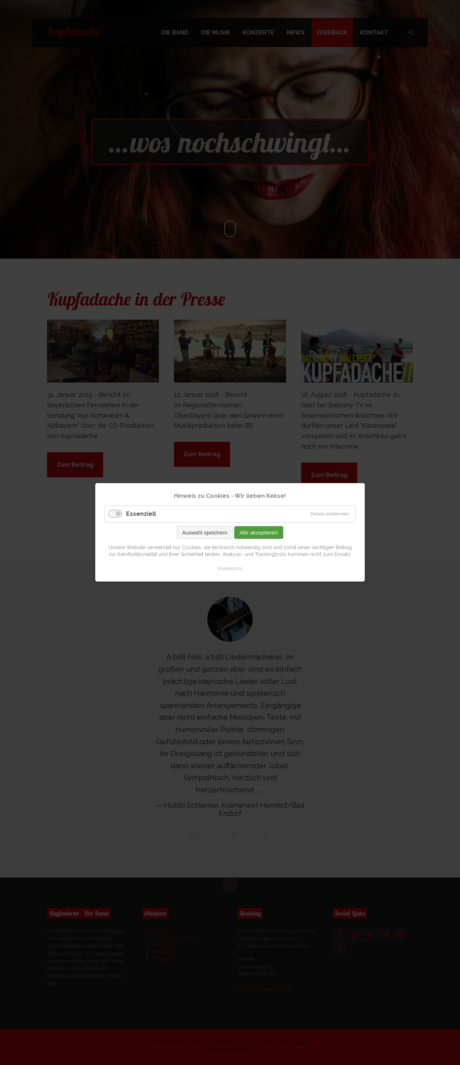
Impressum (230, 568)
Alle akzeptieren (259, 532)
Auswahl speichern (204, 532)
